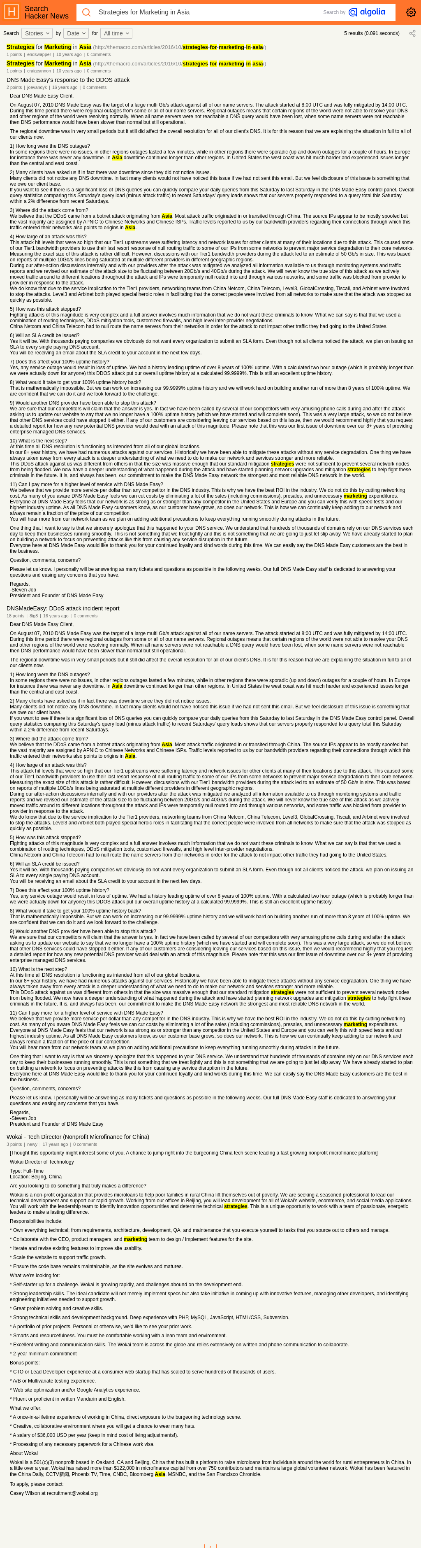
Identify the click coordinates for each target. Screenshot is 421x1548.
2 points (14, 87)
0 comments (99, 54)
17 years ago (55, 1144)
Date (77, 33)
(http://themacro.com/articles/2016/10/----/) (179, 47)
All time (117, 33)
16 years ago (65, 87)
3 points (14, 1144)
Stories (38, 33)
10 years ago (69, 54)
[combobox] (38, 33)
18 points (15, 615)
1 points (14, 54)
